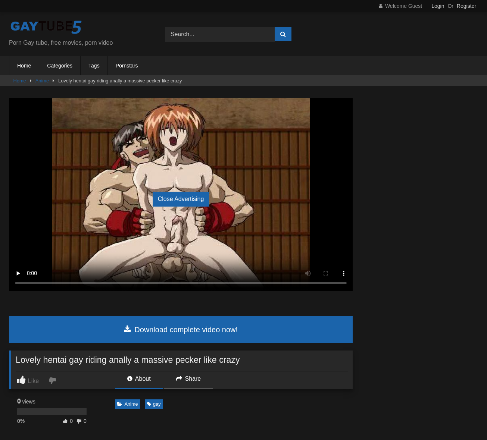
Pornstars (127, 66)
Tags (94, 66)
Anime (42, 81)
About (138, 378)
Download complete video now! (181, 330)
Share (188, 378)
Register (466, 6)
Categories (59, 66)
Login (437, 6)
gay (154, 404)
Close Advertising (181, 199)
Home (24, 66)
